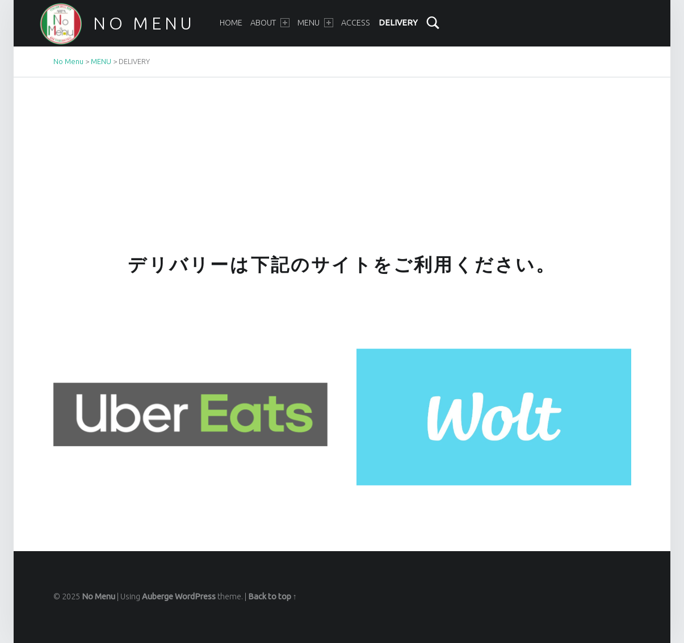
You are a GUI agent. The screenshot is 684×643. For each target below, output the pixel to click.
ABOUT (269, 22)
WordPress (195, 596)
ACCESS (355, 22)
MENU (315, 22)
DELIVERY (398, 22)
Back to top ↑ (272, 596)
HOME (231, 22)
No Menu (144, 23)
